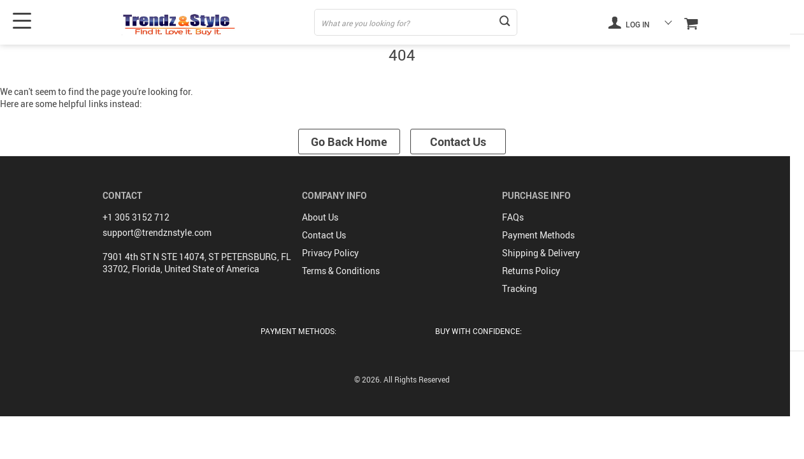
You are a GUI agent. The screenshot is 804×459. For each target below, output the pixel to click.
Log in (629, 22)
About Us (320, 216)
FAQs (513, 216)
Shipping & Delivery (541, 251)
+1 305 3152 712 (136, 216)
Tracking (519, 287)
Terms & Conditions (341, 269)
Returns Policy (531, 269)
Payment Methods (538, 234)
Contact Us (459, 141)
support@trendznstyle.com (157, 231)
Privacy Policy (330, 251)
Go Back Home (348, 141)
